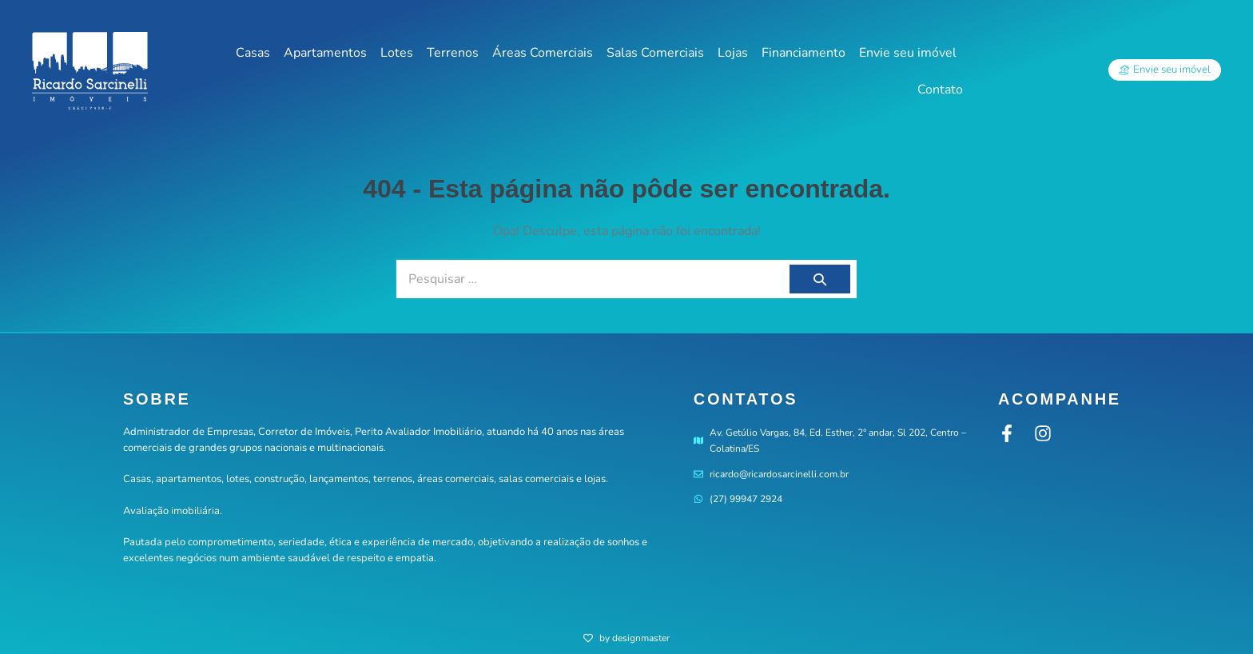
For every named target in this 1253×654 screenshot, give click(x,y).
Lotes (396, 53)
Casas (253, 53)
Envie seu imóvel (908, 53)
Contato (940, 89)
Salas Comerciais (655, 53)
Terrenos (453, 53)
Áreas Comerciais (542, 53)
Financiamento (803, 53)
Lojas (733, 53)
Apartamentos (325, 53)
